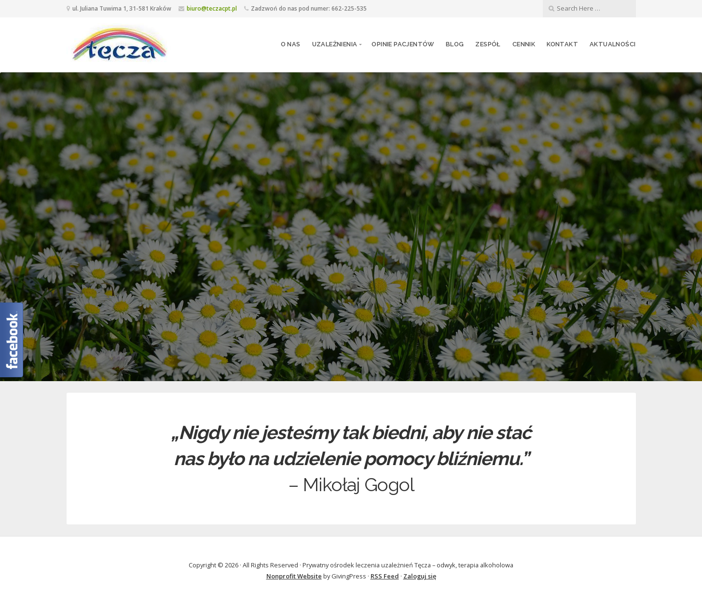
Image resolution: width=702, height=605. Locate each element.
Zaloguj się (419, 576)
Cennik (523, 44)
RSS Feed (385, 576)
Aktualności (612, 44)
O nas (291, 44)
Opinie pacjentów (403, 44)
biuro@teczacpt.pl (212, 8)
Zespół (487, 44)
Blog (455, 44)
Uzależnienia (335, 44)
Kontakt (562, 44)
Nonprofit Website (294, 576)
